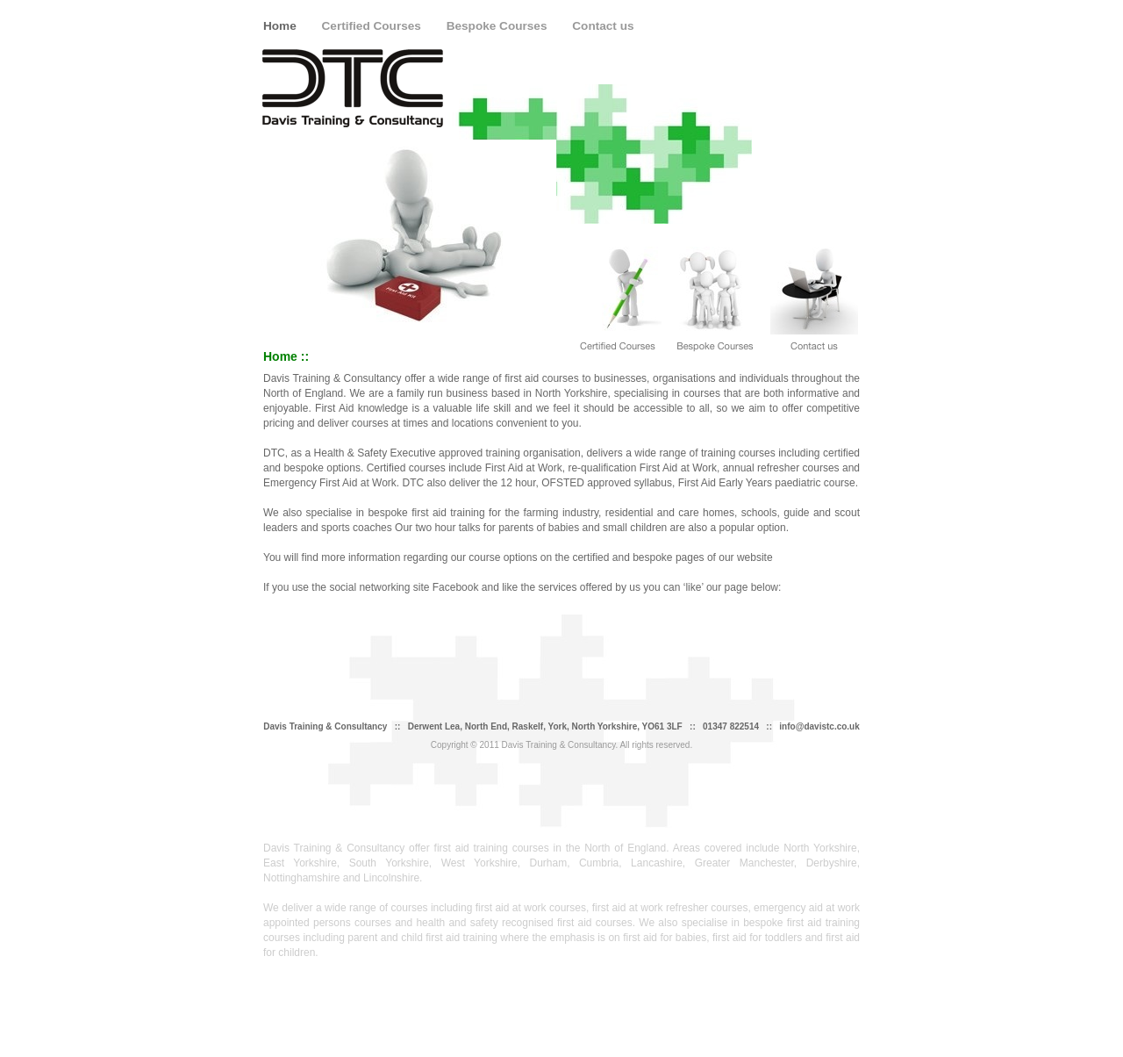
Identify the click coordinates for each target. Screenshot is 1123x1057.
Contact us (602, 25)
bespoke (652, 557)
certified (590, 557)
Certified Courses (373, 25)
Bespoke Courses (499, 25)
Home (281, 25)
